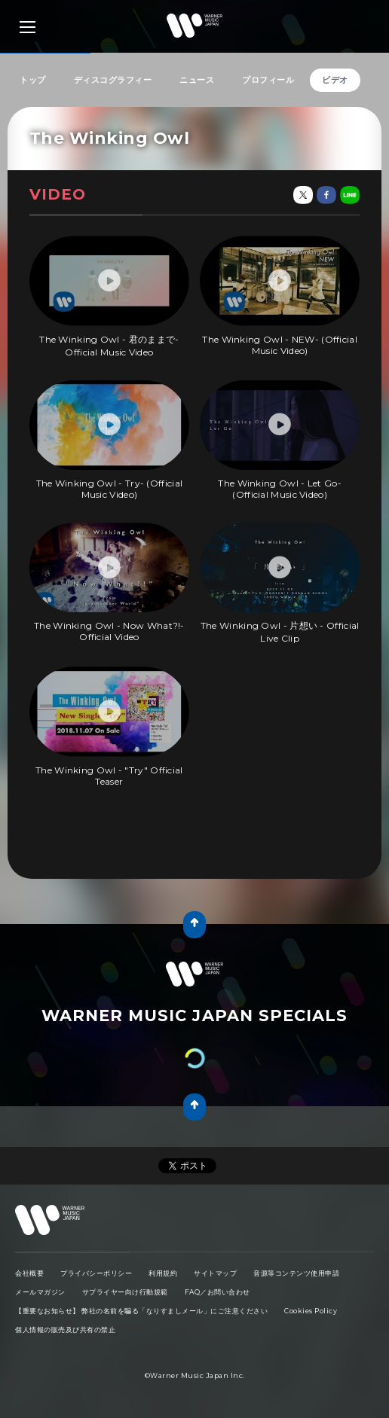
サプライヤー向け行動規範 (125, 1292)
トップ (33, 80)
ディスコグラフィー (113, 80)
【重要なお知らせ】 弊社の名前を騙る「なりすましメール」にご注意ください (141, 1311)
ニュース (196, 80)
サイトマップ (215, 1273)
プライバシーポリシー (96, 1273)
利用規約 (163, 1273)
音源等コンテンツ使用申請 (296, 1273)
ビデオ (335, 80)
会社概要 (29, 1273)
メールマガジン (40, 1292)
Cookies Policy (310, 1311)
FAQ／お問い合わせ (217, 1292)
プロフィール (268, 80)
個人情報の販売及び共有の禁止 (65, 1329)
